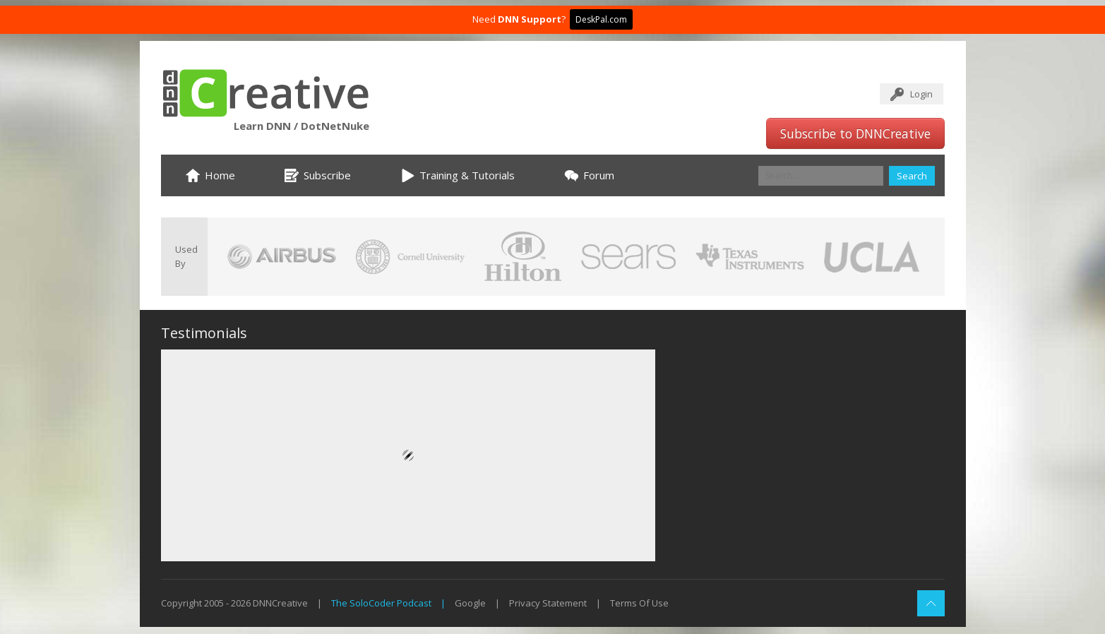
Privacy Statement (548, 603)
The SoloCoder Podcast (381, 603)
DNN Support (529, 19)
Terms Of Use (639, 603)
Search (912, 175)
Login (921, 94)
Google (470, 603)
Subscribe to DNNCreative (855, 133)
